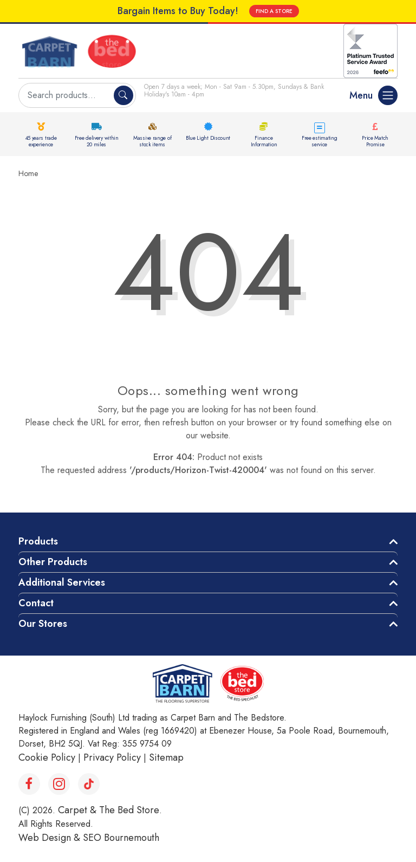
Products (38, 541)
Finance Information (264, 141)
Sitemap (166, 757)
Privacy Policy (112, 757)
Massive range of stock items (152, 141)
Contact (36, 603)
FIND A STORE (274, 11)
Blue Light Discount (208, 138)
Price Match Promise (375, 141)
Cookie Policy (46, 757)
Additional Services (61, 582)
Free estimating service (319, 141)
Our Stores (42, 624)
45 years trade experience (41, 141)
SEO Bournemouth (121, 838)
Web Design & (50, 838)
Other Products (52, 562)
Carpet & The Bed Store (108, 810)
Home (28, 173)
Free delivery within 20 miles (97, 141)
